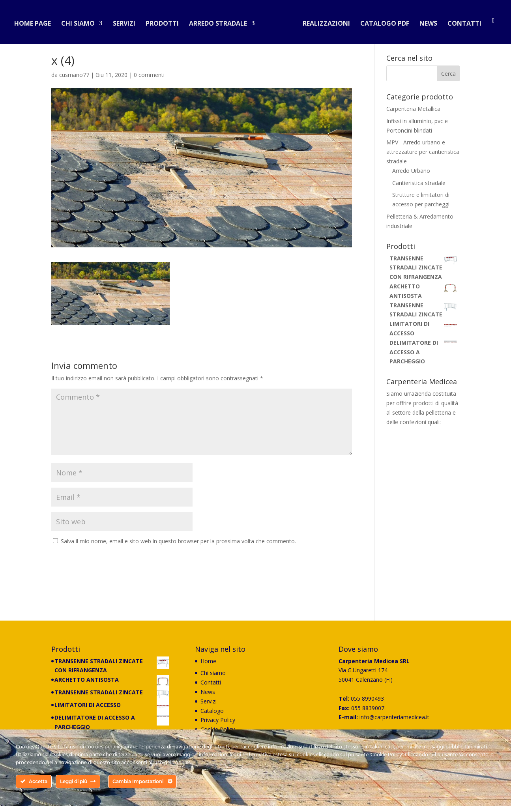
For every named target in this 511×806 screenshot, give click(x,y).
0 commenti (149, 75)
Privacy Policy (217, 720)
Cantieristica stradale (418, 183)
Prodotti (165, 21)
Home (208, 661)
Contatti (461, 21)
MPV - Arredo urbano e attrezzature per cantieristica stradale (422, 151)
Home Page (35, 21)
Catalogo (212, 710)
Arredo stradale (221, 21)
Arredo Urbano (411, 170)
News (425, 21)
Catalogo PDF (381, 21)
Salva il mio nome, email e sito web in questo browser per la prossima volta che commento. (178, 541)
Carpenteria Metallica (413, 108)
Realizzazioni (323, 21)
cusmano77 (74, 75)
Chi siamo (81, 21)
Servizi (127, 21)
